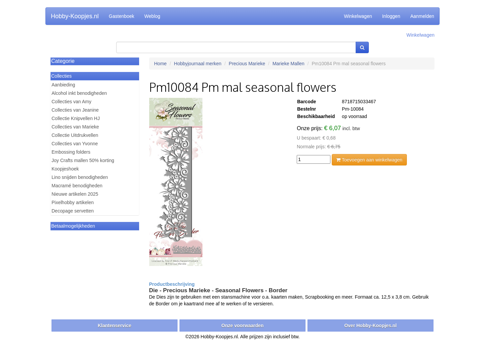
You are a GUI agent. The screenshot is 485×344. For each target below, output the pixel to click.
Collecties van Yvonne (75, 143)
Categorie (62, 61)
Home (160, 63)
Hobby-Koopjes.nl (75, 16)
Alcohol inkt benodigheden (79, 93)
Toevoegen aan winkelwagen (369, 159)
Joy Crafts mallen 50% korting (83, 160)
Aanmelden (422, 16)
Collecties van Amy (71, 101)
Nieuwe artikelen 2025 (75, 194)
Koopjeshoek (65, 168)
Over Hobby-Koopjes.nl (370, 325)
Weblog (152, 16)
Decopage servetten (73, 211)
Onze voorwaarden (242, 325)
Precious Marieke (247, 63)
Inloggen (391, 16)
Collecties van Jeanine (75, 110)
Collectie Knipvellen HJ (76, 118)
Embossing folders (71, 152)
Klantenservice (114, 325)
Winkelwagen (358, 16)
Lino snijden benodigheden (80, 177)
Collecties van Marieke (75, 126)
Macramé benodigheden (77, 185)
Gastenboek (121, 16)
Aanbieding (63, 84)
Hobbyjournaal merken (198, 63)
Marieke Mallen (288, 63)
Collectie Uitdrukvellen (75, 135)
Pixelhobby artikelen (73, 202)
